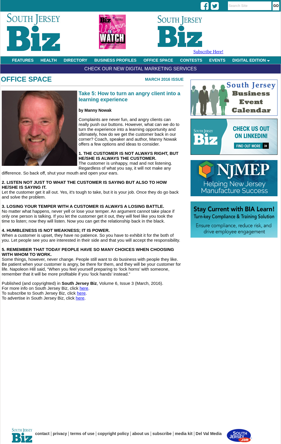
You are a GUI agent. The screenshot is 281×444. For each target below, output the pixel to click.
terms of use (82, 433)
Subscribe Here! (208, 51)
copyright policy (113, 433)
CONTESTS (191, 60)
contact (42, 433)
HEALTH (49, 60)
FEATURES (22, 60)
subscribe (162, 433)
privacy (60, 433)
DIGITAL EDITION (250, 60)
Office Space (26, 79)
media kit (184, 433)
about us (140, 433)
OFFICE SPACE (158, 60)
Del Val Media (209, 433)
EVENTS (217, 60)
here (83, 288)
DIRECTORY (76, 60)
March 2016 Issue (164, 79)
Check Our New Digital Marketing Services (140, 68)
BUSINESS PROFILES (115, 60)
